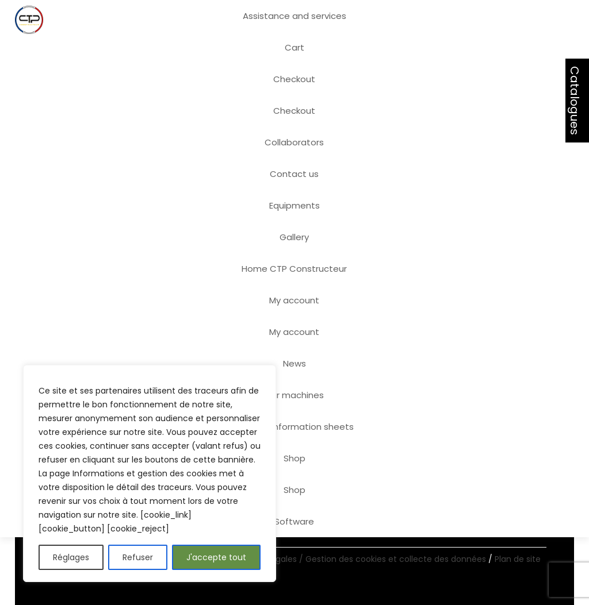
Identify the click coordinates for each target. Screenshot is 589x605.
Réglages (71, 557)
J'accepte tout (216, 557)
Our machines (294, 395)
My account (294, 300)
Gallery (294, 237)
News (294, 363)
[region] (149, 473)
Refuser (138, 557)
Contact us (294, 174)
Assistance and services (294, 16)
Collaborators (294, 142)
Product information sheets (294, 427)
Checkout (294, 79)
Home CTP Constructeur (294, 269)
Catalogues (575, 100)
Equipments (294, 205)
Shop (294, 458)
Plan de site (518, 559)
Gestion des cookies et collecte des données (396, 559)
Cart (294, 47)
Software (294, 521)
